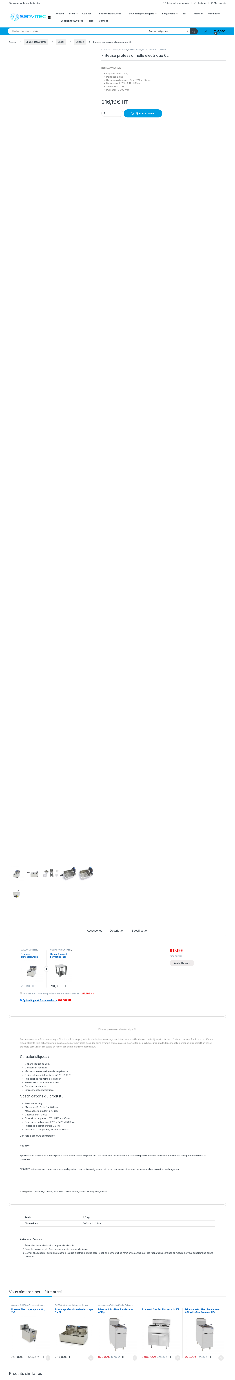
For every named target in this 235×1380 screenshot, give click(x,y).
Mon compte (218, 3)
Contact (103, 20)
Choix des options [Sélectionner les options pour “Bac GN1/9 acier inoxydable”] (48, 1271)
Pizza (69, 782)
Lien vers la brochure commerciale (37, 968)
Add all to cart (182, 795)
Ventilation (214, 13)
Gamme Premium (58, 782)
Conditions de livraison (194, 1353)
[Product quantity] (112, 113)
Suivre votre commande (176, 3)
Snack (61, 41)
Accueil (59, 13)
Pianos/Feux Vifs (172, 1219)
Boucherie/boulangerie (141, 13)
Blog (91, 20)
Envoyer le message (209, 1311)
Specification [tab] (140, 762)
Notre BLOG (121, 1365)
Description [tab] (117, 762)
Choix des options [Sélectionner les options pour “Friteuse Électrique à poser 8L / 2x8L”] (48, 1190)
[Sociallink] (9, 1369)
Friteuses (123, 49)
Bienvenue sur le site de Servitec (24, 3)
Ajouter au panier (145, 113)
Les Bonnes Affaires (72, 20)
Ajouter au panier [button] (90, 1190)
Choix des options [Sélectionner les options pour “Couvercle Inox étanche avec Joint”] (91, 1271)
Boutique (200, 3)
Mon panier (189, 1339)
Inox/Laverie (168, 13)
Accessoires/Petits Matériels (111, 1137)
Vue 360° (25, 978)
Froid (72, 13)
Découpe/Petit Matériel (118, 1219)
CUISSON (105, 49)
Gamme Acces (134, 49)
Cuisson (86, 13)
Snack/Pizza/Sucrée (110, 13)
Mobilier (198, 13)
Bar (184, 13)
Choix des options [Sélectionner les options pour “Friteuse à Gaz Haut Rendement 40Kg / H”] (135, 1190)
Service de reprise (192, 1357)
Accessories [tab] (94, 762)
